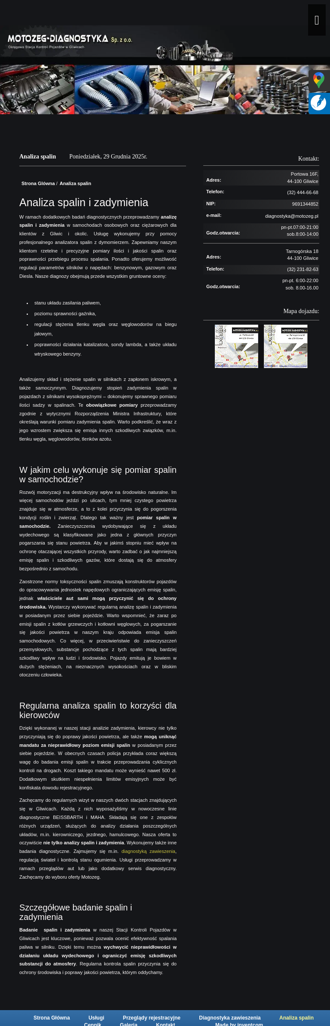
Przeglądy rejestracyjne (152, 1018)
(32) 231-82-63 (302, 269)
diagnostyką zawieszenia (148, 851)
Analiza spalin (296, 1018)
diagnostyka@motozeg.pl (291, 216)
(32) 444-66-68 (302, 192)
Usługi (97, 1018)
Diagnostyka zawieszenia (230, 1018)
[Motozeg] (169, 15)
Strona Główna (52, 1018)
